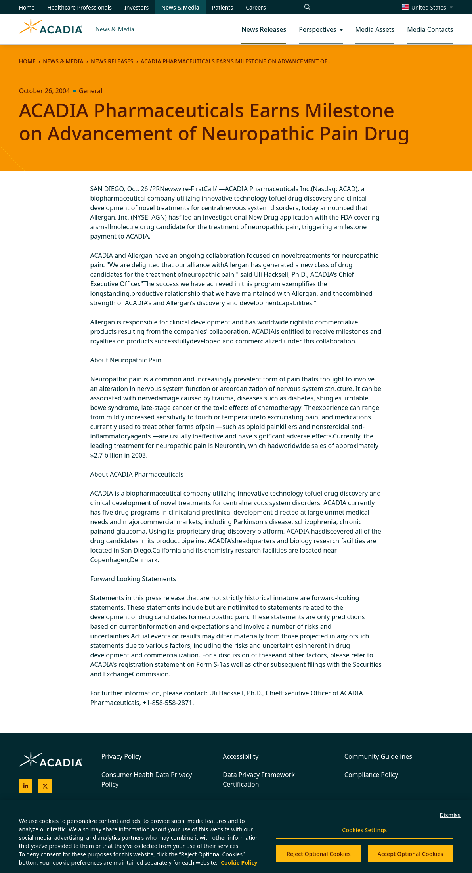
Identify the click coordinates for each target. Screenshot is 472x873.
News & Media (115, 29)
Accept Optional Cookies (410, 854)
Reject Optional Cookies (319, 854)
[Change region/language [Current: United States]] (428, 7)
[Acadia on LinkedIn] (25, 786)
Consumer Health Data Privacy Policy (146, 779)
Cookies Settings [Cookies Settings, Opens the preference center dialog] (364, 830)
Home (27, 61)
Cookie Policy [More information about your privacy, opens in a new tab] (239, 862)
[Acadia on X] (45, 786)
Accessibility (240, 756)
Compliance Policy (371, 774)
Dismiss (450, 815)
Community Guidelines (378, 756)
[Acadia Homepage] (50, 29)
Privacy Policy (121, 756)
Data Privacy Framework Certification (259, 779)
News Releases (112, 61)
